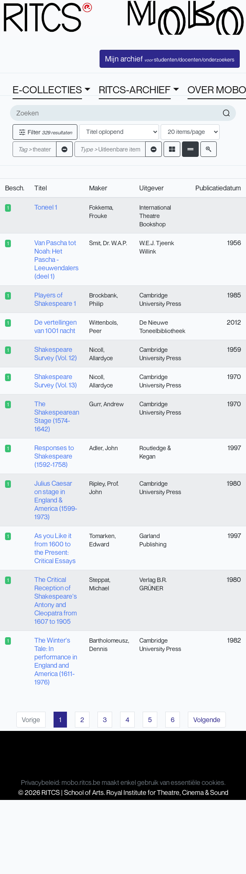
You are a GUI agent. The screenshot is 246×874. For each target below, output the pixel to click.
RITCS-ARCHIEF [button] (135, 89)
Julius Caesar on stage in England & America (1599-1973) (55, 500)
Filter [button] (45, 132)
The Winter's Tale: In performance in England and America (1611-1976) (55, 661)
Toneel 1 (45, 207)
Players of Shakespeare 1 (55, 299)
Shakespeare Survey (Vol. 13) (55, 380)
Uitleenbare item (110, 149)
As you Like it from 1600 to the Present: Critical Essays (55, 548)
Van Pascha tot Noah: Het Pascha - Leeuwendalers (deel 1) (56, 259)
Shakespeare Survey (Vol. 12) (55, 353)
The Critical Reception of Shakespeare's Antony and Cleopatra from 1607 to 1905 (55, 600)
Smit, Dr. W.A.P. (108, 242)
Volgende (206, 719)
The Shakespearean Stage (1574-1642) (56, 416)
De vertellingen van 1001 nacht (55, 326)
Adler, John (103, 447)
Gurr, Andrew (106, 404)
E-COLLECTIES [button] (47, 89)
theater (34, 149)
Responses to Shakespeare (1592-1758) (54, 456)
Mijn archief (169, 58)
